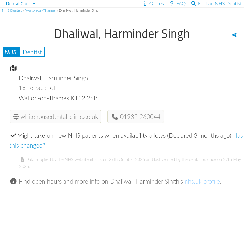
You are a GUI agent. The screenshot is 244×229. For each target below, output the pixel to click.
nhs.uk (96, 159)
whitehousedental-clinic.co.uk (55, 116)
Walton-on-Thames (40, 10)
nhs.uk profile (202, 181)
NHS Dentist (12, 10)
